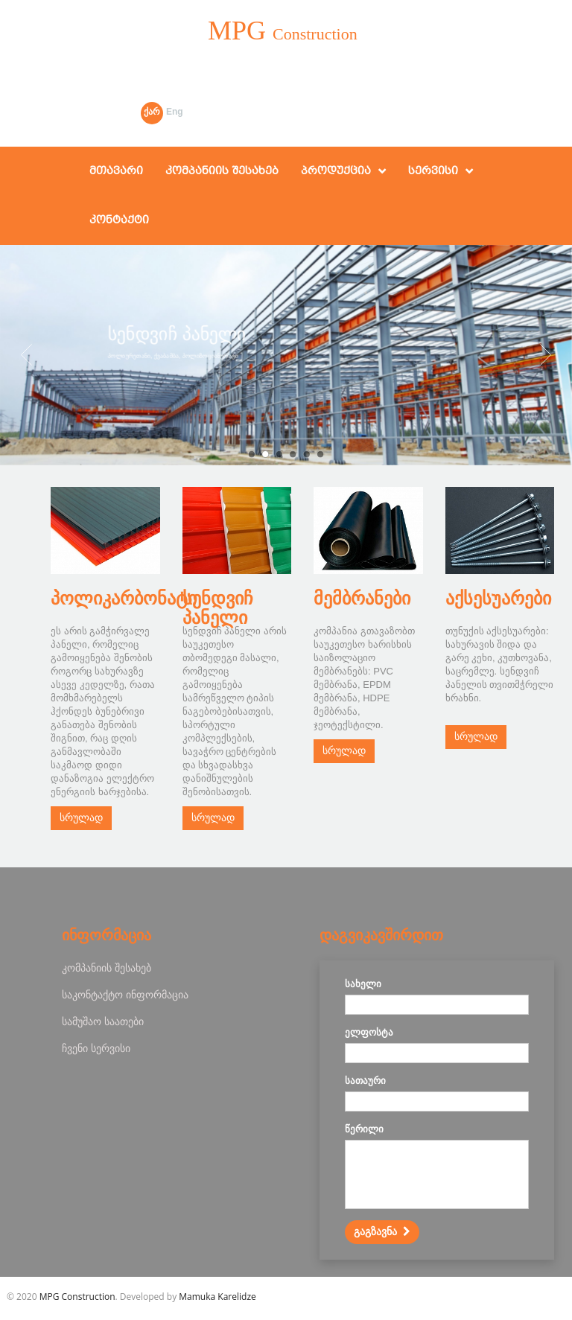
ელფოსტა (369, 1032)
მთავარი (116, 171)
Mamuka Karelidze (217, 1296)
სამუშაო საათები (103, 1021)
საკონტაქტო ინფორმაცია (125, 994)
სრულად (81, 817)
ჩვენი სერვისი (96, 1048)
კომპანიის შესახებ (222, 171)
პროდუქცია (336, 171)
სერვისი (433, 171)
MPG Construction (77, 1296)
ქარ (152, 111)
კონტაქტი (119, 220)
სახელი (363, 983)
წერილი (364, 1129)
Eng (174, 111)
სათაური (365, 1080)
